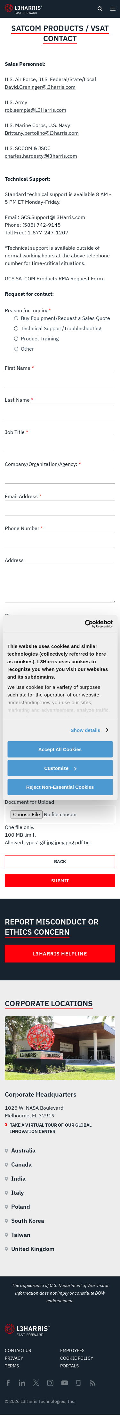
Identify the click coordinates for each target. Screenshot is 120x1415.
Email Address (22, 496)
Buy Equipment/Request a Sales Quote (65, 318)
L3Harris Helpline (60, 953)
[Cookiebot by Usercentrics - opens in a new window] (85, 624)
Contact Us (18, 1350)
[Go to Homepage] (27, 1330)
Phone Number (23, 528)
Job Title (15, 432)
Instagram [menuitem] (50, 1383)
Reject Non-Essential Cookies (60, 786)
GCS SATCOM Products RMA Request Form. (54, 278)
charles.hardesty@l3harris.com (41, 156)
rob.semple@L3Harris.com (35, 110)
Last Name (18, 400)
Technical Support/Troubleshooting (61, 328)
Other (27, 349)
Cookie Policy (76, 1358)
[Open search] (99, 8)
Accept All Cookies (60, 749)
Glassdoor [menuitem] (78, 1383)
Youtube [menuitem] (64, 1383)
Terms (12, 1366)
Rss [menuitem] (92, 1383)
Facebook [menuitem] (8, 1383)
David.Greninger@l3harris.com (40, 87)
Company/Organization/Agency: (42, 464)
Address (14, 560)
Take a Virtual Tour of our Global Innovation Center (51, 1128)
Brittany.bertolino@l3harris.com (42, 133)
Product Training (40, 338)
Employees (72, 1350)
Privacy (14, 1358)
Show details (85, 730)
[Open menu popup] (112, 8)
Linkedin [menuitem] (22, 1383)
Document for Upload (29, 802)
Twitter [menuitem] (36, 1383)
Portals (69, 1366)
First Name (18, 368)
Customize (60, 768)
